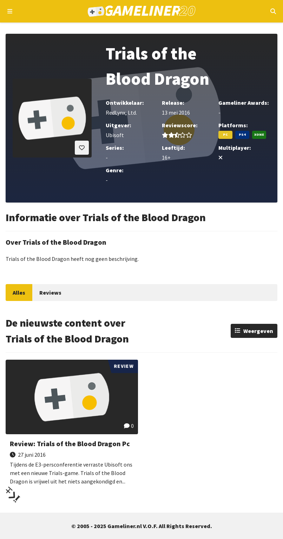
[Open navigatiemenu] (10, 11)
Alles (19, 292)
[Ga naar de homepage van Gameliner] (141, 11)
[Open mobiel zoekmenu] (273, 11)
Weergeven (258, 330)
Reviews (50, 292)
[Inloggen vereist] (82, 148)
